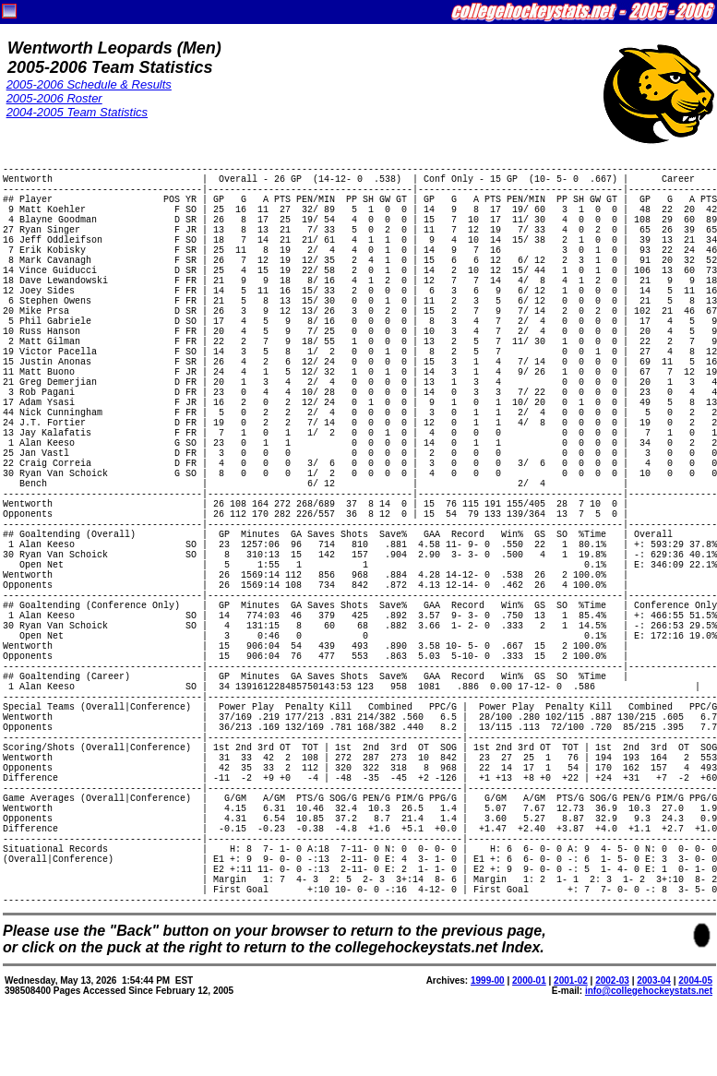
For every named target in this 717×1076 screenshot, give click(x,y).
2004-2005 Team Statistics (77, 112)
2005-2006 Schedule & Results (89, 84)
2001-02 (571, 980)
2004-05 (695, 980)
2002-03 (612, 980)
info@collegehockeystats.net (648, 991)
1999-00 (488, 980)
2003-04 (654, 980)
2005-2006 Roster (54, 98)
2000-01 (529, 980)
